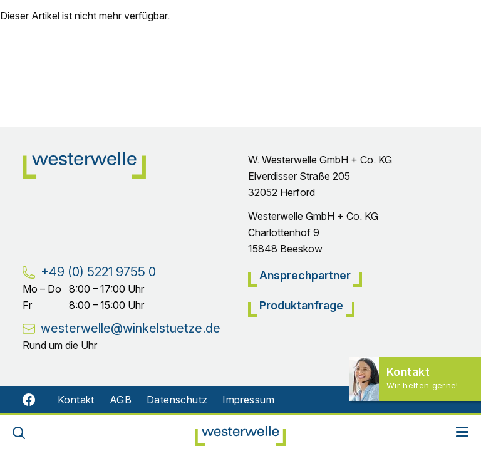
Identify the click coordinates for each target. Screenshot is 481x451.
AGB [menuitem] (121, 399)
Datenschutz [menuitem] (177, 399)
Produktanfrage (301, 305)
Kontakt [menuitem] (76, 399)
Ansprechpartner (305, 275)
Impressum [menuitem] (248, 399)
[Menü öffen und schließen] (462, 433)
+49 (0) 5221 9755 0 (98, 271)
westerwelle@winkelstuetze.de (130, 328)
